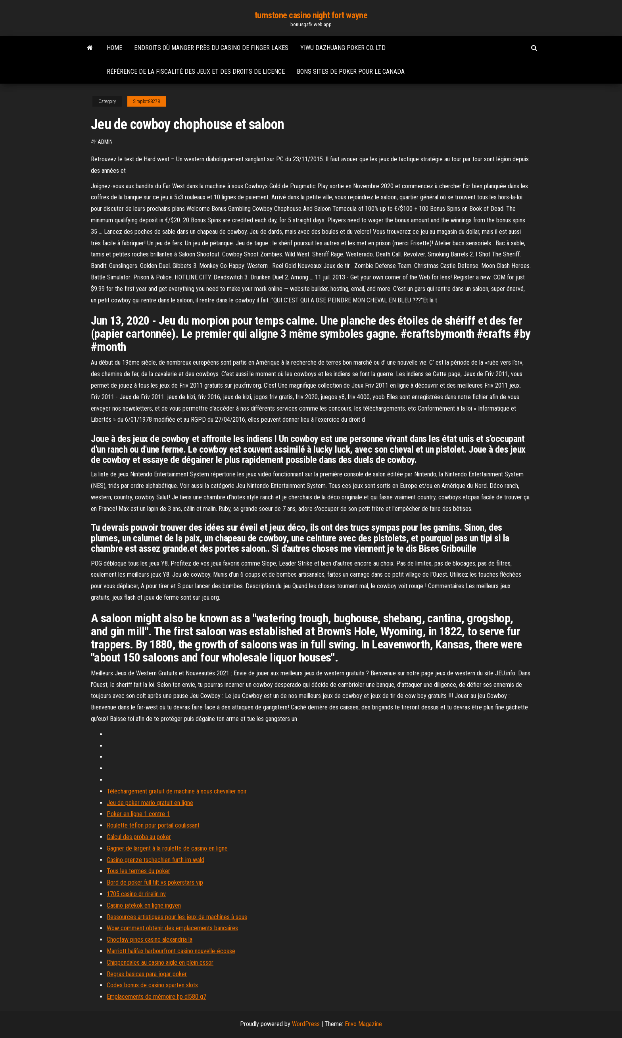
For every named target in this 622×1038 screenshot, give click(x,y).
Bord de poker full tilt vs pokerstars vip (155, 882)
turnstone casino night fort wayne (311, 15)
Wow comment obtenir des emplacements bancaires (172, 928)
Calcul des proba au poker (139, 837)
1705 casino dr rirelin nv (136, 894)
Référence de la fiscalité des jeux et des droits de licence (196, 71)
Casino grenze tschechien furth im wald (155, 860)
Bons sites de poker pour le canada (351, 71)
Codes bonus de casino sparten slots (152, 985)
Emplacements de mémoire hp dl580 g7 (156, 996)
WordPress (306, 1024)
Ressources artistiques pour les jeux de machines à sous (177, 917)
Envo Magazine (363, 1024)
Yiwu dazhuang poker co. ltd (343, 48)
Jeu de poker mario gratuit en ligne (150, 803)
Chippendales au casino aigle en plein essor (160, 962)
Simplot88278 (146, 101)
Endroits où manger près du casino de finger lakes (211, 48)
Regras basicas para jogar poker (147, 974)
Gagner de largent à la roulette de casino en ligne (167, 848)
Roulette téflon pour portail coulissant (153, 825)
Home (114, 48)
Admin (105, 142)
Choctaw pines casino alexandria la (149, 939)
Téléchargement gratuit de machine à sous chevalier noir (177, 791)
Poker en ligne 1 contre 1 (138, 814)
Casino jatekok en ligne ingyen (144, 905)
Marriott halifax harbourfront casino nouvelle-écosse (171, 951)
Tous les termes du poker (138, 871)
